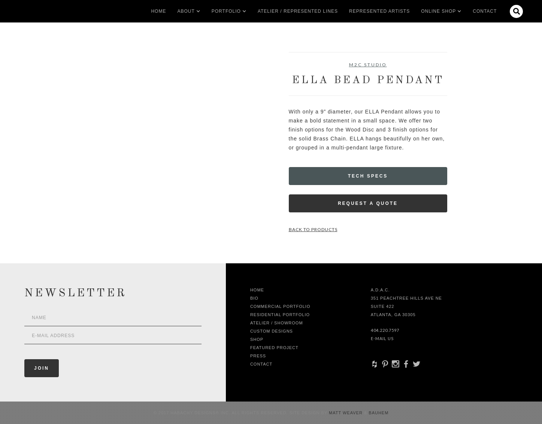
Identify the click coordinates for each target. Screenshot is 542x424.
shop (256, 339)
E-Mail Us (382, 338)
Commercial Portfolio (280, 306)
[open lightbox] (112, 86)
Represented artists (379, 11)
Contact (485, 11)
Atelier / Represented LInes (298, 11)
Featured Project (274, 347)
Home (158, 11)
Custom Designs (271, 331)
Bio (254, 298)
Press (258, 356)
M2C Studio (368, 64)
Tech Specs (368, 176)
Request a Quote (368, 203)
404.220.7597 (385, 330)
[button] (186, 11)
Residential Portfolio (280, 314)
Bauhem (377, 413)
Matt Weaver (346, 413)
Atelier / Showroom (276, 323)
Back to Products (313, 229)
